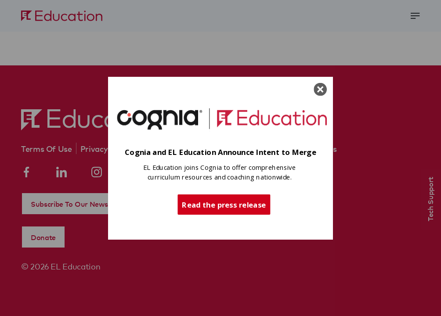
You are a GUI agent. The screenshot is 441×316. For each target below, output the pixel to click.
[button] (220, 152)
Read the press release (224, 204)
